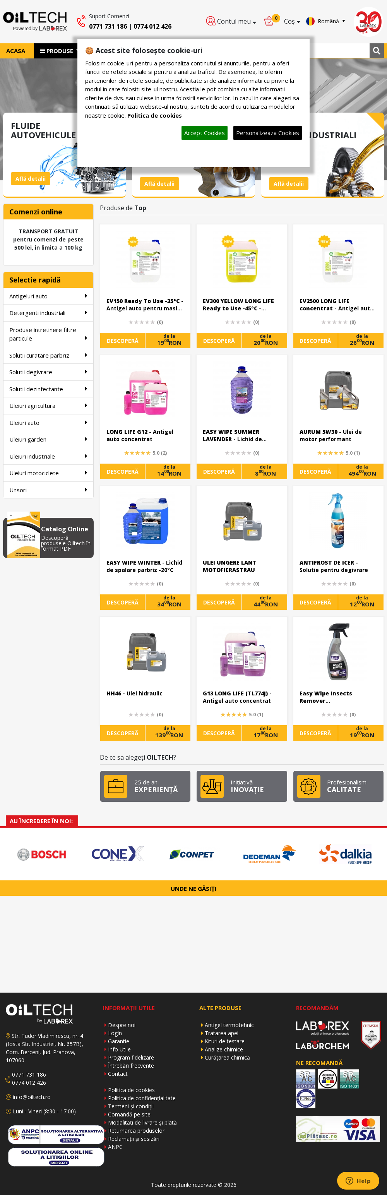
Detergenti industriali (48, 312)
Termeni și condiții (131, 1106)
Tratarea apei (221, 1033)
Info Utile (119, 1049)
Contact (118, 1073)
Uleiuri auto (48, 422)
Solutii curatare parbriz (48, 355)
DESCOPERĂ (123, 340)
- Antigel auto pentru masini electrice (144, 305)
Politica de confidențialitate (142, 1098)
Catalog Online (64, 529)
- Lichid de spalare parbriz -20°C (144, 566)
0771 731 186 (108, 26)
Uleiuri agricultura (48, 405)
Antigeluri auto (48, 296)
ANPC (115, 1146)
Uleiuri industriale (48, 456)
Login (115, 1033)
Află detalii (30, 178)
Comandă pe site (129, 1114)
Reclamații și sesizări (133, 1138)
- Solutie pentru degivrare (334, 566)
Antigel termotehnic (229, 1025)
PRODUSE (57, 51)
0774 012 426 (152, 26)
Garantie (118, 1041)
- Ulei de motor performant (331, 435)
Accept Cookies (204, 133)
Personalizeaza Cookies (267, 133)
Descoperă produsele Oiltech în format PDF (66, 543)
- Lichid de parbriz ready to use (232, 436)
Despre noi (121, 1025)
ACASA (15, 51)
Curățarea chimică (227, 1057)
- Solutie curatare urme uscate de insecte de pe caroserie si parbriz (333, 698)
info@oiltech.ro (32, 1097)
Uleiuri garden (48, 439)
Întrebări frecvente (131, 1065)
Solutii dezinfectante (48, 389)
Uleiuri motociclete (48, 473)
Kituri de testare (225, 1041)
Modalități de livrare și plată (142, 1122)
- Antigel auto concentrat (139, 435)
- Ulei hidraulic (134, 693)
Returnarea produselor (136, 1130)
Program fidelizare (131, 1057)
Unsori (48, 490)
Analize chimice (224, 1049)
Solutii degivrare (48, 372)
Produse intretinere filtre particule (48, 334)
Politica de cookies (131, 1090)
